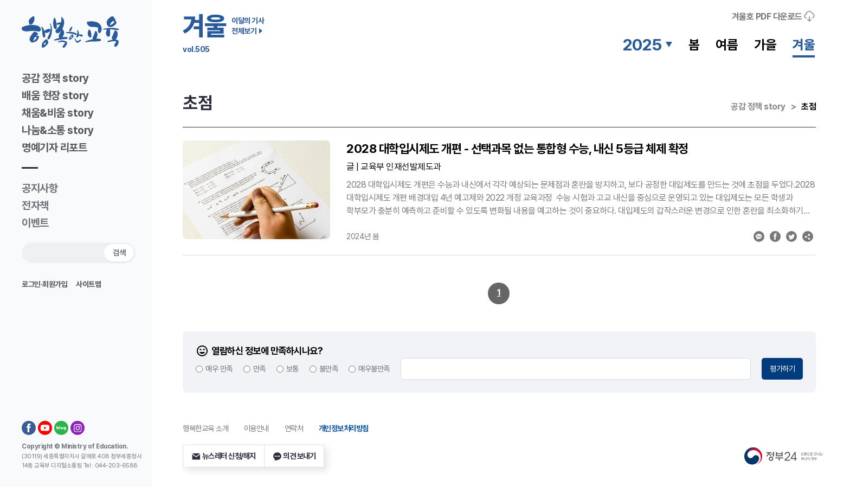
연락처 (294, 428)
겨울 (804, 45)
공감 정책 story (55, 78)
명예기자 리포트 (54, 147)
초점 (808, 106)
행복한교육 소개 (205, 428)
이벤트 (35, 222)
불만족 (328, 368)
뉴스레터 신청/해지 (223, 456)
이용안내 (256, 428)
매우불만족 (374, 368)
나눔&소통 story (58, 130)
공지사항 (39, 188)
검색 (119, 252)
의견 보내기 (294, 456)
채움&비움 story (58, 112)
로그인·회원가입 (44, 284)
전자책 (35, 205)
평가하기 (782, 368)
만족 (259, 368)
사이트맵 (88, 284)
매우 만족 (219, 368)
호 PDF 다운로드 (773, 16)
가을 (765, 45)
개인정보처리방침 (344, 428)
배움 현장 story (55, 95)
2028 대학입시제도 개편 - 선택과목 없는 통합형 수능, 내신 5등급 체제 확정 (517, 149)
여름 (727, 45)
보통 (292, 368)
